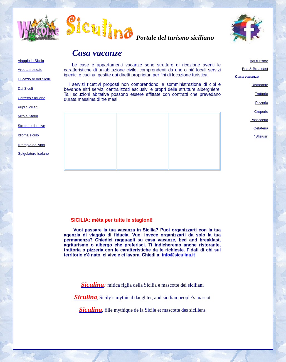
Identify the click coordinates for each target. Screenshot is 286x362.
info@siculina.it (178, 255)
